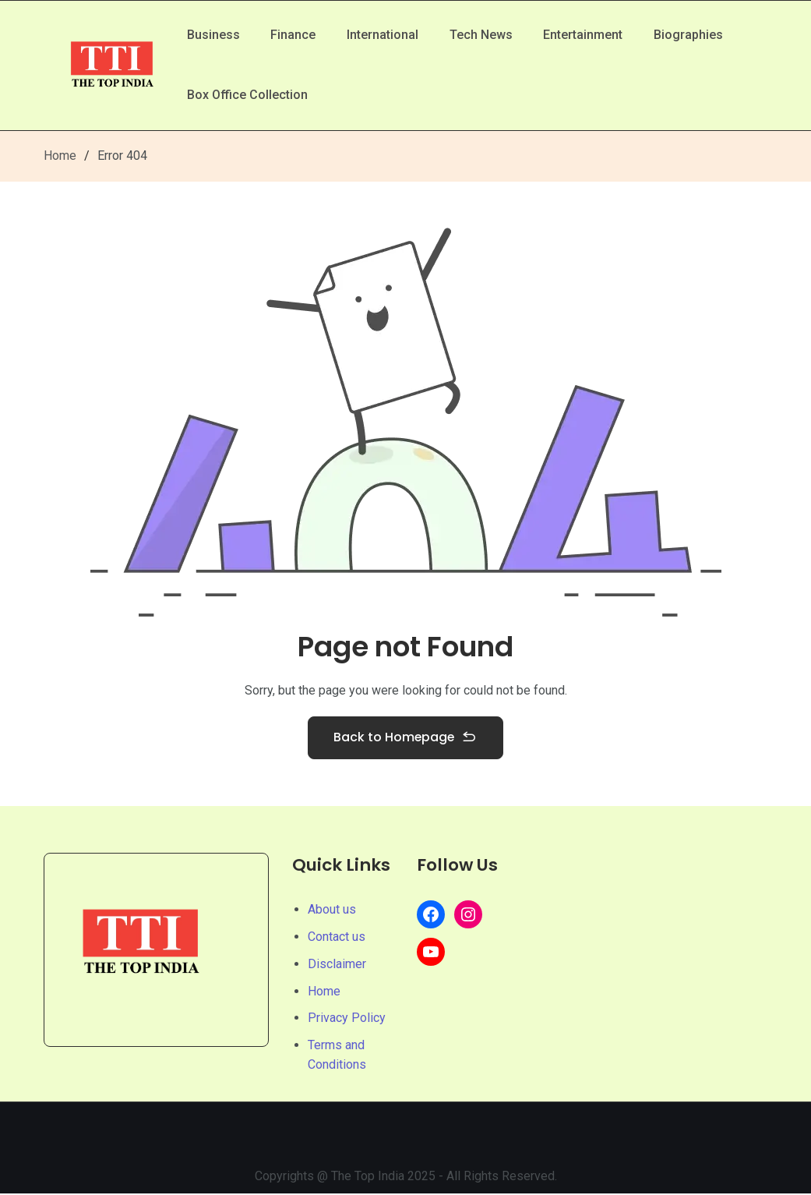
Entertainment (584, 34)
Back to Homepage (406, 739)
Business (213, 34)
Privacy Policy (347, 1019)
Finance (293, 34)
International (383, 34)
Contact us (336, 938)
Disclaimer (337, 965)
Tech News (481, 34)
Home (60, 155)
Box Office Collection (247, 95)
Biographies (690, 34)
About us (332, 910)
